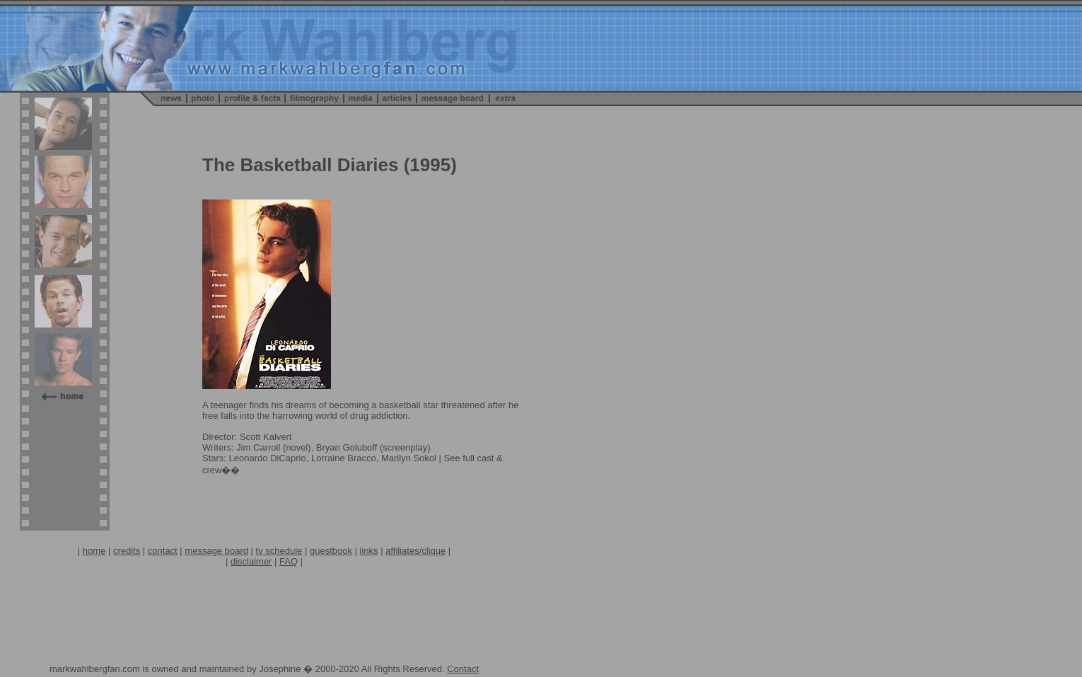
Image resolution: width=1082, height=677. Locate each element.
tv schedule (279, 550)
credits (126, 550)
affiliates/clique (415, 550)
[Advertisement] (264, 598)
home (94, 550)
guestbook (331, 550)
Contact (463, 669)
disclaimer (251, 561)
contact (163, 550)
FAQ (288, 561)
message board (216, 550)
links (369, 550)
